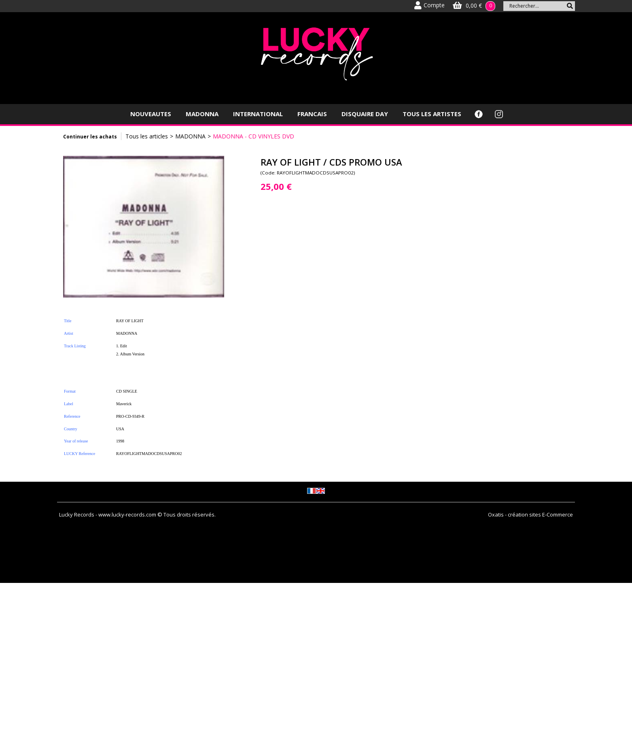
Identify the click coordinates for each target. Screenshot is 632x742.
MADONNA (202, 114)
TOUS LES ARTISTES (432, 114)
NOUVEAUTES (150, 114)
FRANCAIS (312, 114)
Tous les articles (146, 136)
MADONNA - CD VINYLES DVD (253, 136)
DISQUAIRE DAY (364, 114)
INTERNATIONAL (258, 114)
